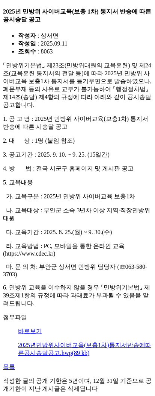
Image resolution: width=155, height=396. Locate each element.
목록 (9, 367)
